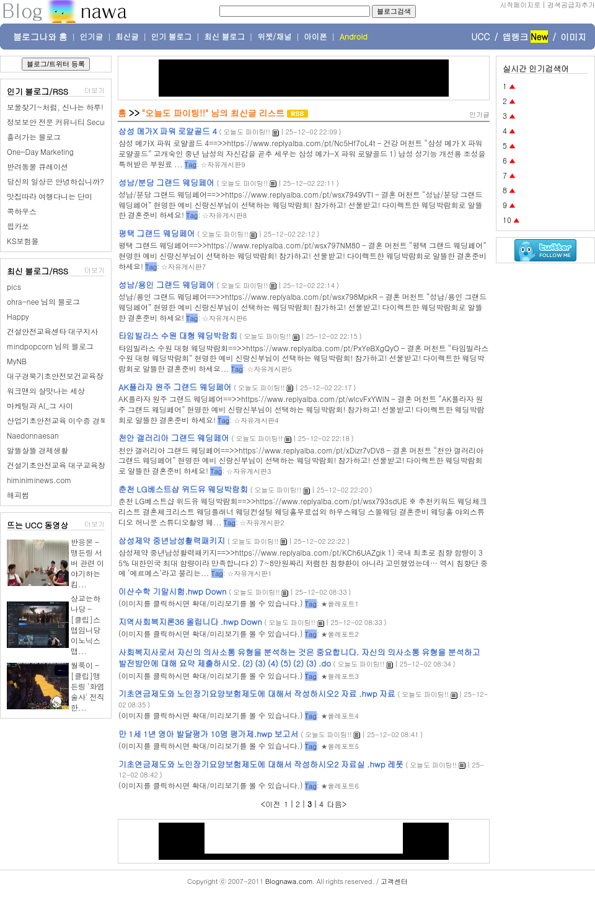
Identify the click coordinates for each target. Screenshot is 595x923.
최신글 (127, 36)
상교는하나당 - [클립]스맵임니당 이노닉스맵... (85, 624)
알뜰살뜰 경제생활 (37, 450)
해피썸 (18, 494)
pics (14, 286)
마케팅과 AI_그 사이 (40, 405)
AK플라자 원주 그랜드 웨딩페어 (175, 387)
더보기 (94, 90)
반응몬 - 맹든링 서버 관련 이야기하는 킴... (87, 562)
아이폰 (315, 36)
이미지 (573, 36)
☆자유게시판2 (261, 522)
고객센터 (394, 881)
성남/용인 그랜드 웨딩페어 (166, 285)
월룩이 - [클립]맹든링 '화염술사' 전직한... (88, 686)
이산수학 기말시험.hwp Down (172, 591)
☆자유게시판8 (224, 215)
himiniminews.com (39, 480)
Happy (18, 316)
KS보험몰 (23, 240)
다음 (334, 803)
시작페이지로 (520, 4)
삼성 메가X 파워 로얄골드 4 (167, 131)
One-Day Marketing (40, 151)
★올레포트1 (339, 603)
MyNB (17, 361)
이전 (272, 803)
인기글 (92, 36)
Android (354, 36)
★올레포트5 (339, 746)
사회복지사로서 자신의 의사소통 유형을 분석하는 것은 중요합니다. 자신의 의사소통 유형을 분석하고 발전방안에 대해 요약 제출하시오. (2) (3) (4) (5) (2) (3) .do (299, 657)
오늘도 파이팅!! (246, 131)
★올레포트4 (339, 715)
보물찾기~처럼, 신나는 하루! (55, 107)
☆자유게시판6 (224, 318)
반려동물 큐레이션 (37, 166)
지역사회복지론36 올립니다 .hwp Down (190, 622)
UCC (480, 36)
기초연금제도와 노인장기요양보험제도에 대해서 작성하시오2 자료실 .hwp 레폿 (260, 764)
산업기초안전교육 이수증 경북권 (61, 420)
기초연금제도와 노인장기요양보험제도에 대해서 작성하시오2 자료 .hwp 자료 (256, 693)
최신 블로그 (224, 36)
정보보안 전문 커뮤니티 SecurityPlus (67, 121)
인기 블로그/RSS (37, 91)
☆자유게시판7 (183, 266)
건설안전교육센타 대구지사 (52, 331)
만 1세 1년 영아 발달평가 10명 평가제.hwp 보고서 (208, 734)
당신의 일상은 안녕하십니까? (55, 181)
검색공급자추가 (571, 4)
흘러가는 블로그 (34, 136)
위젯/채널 (274, 36)
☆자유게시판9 (222, 164)
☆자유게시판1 (249, 573)
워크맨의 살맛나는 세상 (46, 390)
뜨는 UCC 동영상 (38, 525)
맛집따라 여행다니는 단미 (49, 196)
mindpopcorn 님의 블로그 (50, 346)
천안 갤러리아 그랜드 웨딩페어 (173, 438)
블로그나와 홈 (40, 36)
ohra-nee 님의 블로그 (43, 301)
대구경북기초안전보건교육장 (55, 375)
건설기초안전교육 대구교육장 (56, 465)
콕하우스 (22, 211)
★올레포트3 (339, 676)
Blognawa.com (288, 881)
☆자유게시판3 (248, 471)
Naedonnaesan (33, 435)
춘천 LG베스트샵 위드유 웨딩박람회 (183, 489)
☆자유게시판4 (256, 420)
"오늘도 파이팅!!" (175, 113)
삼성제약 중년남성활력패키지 (171, 540)
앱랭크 (515, 36)
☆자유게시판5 (269, 369)
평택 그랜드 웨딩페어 (156, 233)
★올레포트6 (339, 785)
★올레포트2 (339, 634)
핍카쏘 (18, 226)
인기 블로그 (171, 36)
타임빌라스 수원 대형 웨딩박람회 (177, 335)
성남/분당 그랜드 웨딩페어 (166, 182)
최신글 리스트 (258, 113)
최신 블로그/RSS (37, 271)
